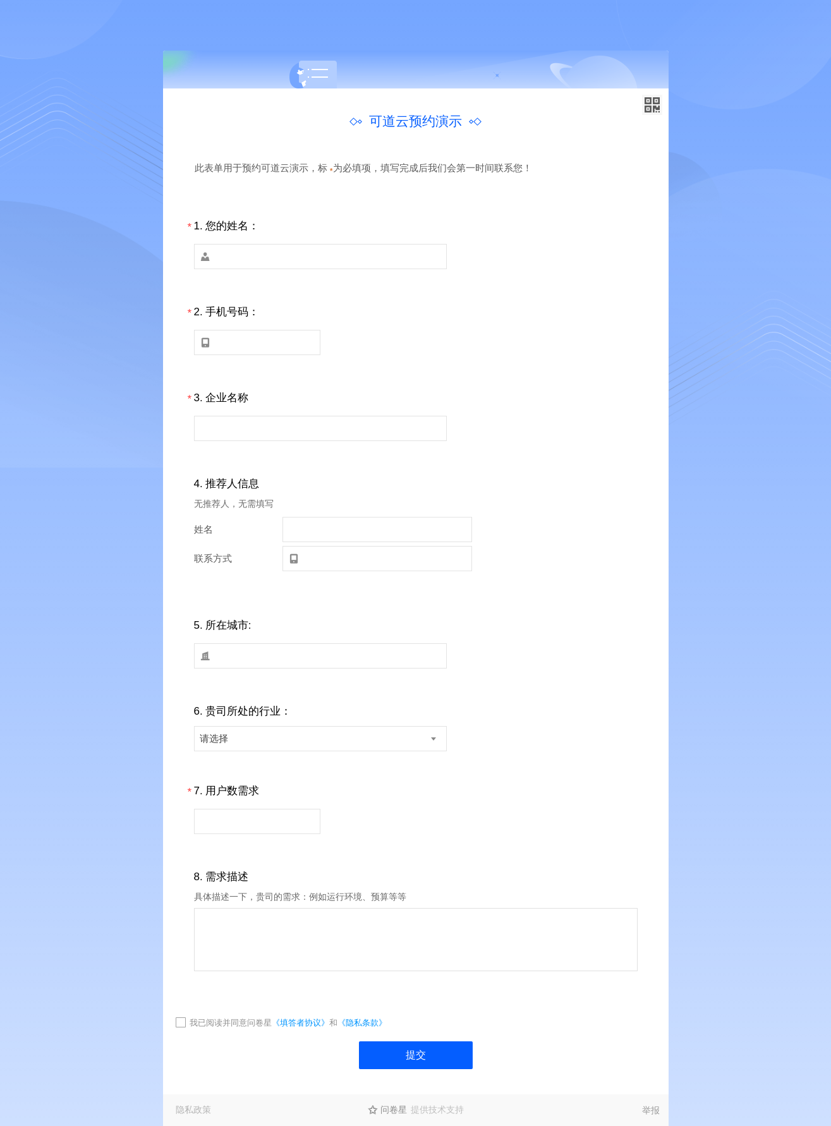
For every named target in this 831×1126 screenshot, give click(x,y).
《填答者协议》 (300, 1022)
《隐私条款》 (362, 1022)
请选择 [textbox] (214, 738)
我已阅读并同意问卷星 (231, 1022)
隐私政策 (193, 1110)
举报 (651, 1110)
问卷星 (393, 1110)
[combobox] (320, 738)
